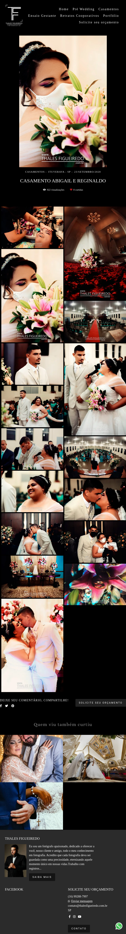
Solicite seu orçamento (99, 22)
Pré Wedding (84, 9)
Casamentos (108, 9)
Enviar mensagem (82, 901)
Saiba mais (42, 877)
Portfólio (111, 15)
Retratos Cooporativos (79, 15)
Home (64, 9)
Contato (78, 928)
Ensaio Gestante (42, 15)
